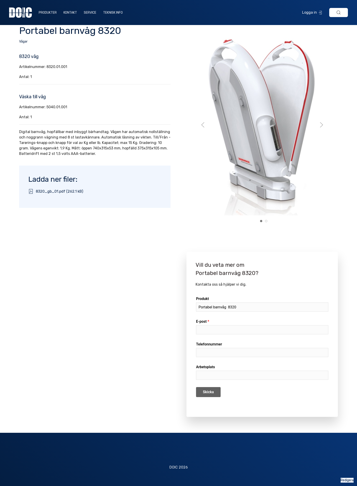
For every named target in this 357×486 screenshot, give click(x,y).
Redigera (347, 480)
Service (90, 13)
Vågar (23, 41)
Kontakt (70, 13)
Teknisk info (113, 13)
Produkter (48, 13)
